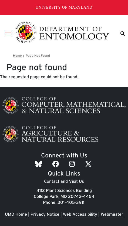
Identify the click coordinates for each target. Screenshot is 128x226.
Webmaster (112, 214)
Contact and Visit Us (64, 181)
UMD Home (16, 214)
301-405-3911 (71, 202)
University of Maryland (64, 7)
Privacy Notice (45, 214)
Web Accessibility (80, 214)
